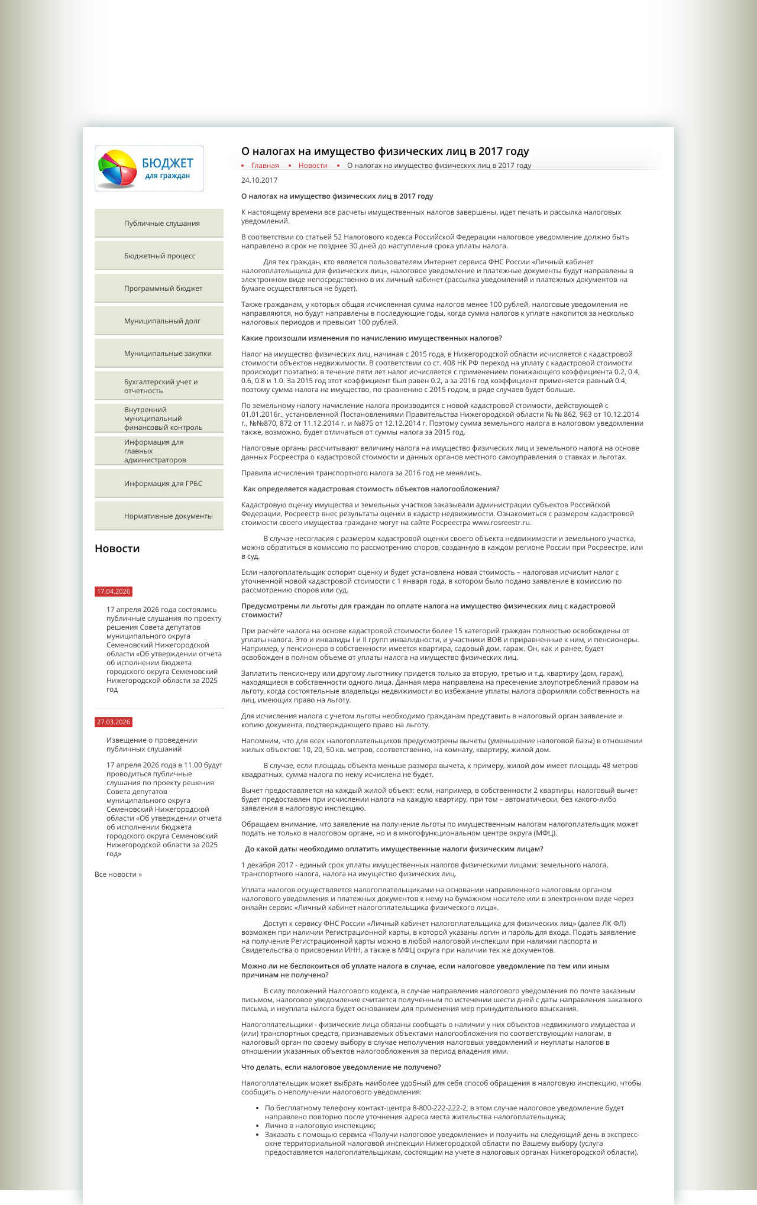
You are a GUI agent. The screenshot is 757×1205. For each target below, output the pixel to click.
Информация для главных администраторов (155, 451)
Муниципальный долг (162, 321)
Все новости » (118, 874)
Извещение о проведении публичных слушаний (151, 744)
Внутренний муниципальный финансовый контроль (163, 418)
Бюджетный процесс (159, 256)
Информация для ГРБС (163, 483)
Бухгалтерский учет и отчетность (161, 386)
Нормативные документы (168, 516)
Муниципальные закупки (168, 353)
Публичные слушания (162, 223)
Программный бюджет (163, 288)
